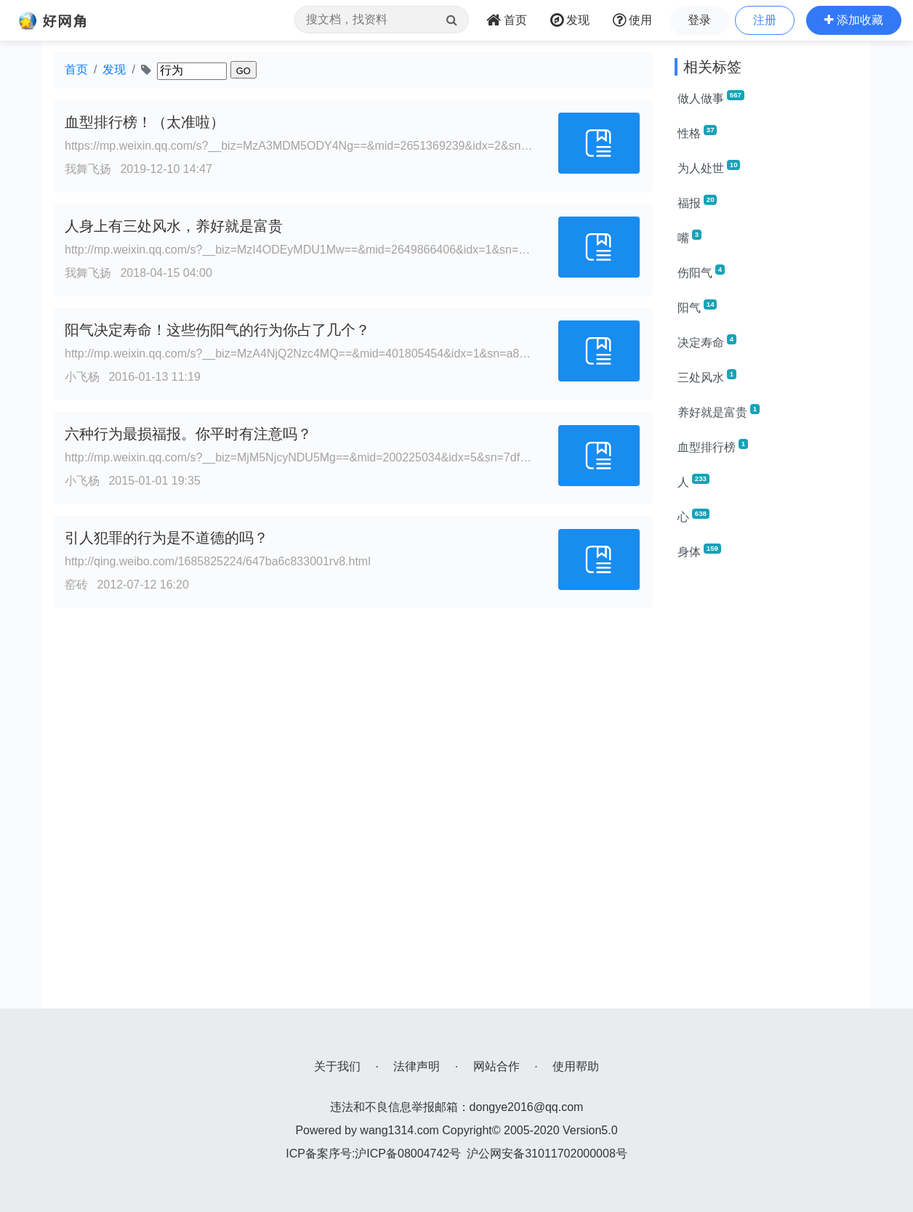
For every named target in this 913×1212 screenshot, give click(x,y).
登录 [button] (699, 20)
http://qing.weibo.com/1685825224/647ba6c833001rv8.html (218, 561)
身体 (699, 551)
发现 (114, 69)
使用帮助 (575, 1066)
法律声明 (416, 1066)
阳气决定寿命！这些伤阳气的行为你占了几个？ (217, 330)
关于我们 (337, 1066)
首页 (76, 69)
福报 (697, 202)
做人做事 (710, 97)
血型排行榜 (712, 446)
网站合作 (496, 1066)
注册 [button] (764, 20)
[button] (853, 20)
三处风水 (706, 376)
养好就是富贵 (718, 411)
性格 (697, 132)
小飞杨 (82, 377)
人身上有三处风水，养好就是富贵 (174, 226)
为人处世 (708, 167)
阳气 (697, 306)
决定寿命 (706, 341)
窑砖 (76, 584)
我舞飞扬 (88, 169)
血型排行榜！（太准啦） (145, 122)
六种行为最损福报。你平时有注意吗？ (188, 434)
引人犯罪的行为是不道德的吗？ (166, 538)
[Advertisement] (767, 791)
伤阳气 (701, 271)
